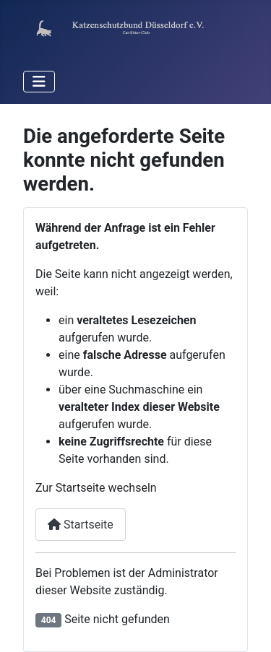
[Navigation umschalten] (39, 81)
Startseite (80, 524)
